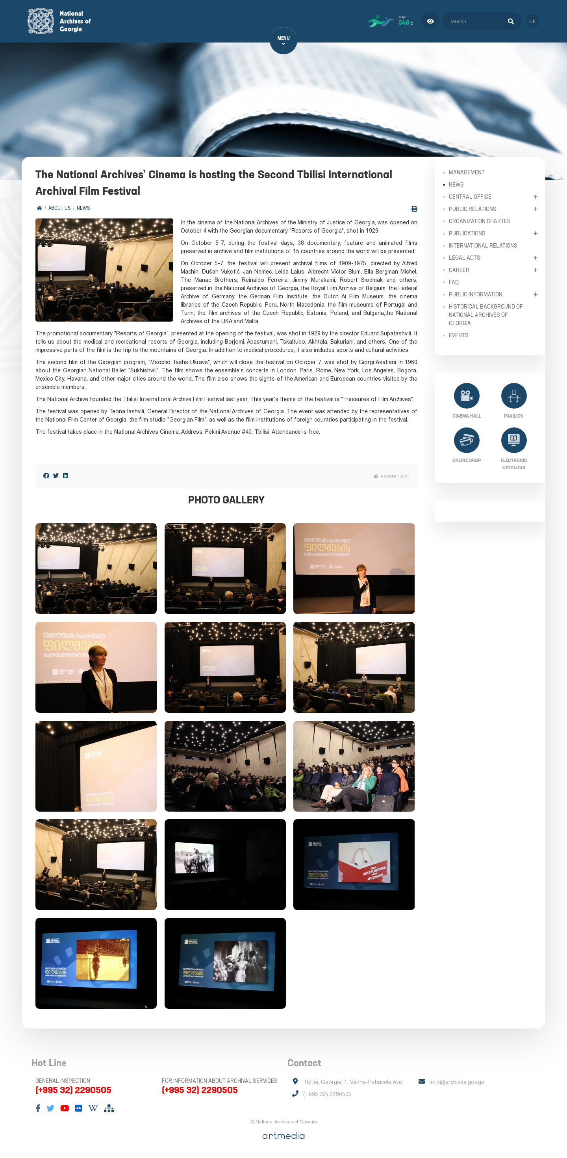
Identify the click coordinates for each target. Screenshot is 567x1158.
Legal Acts (464, 257)
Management (467, 172)
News (83, 208)
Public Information (475, 294)
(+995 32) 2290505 (73, 1091)
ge (533, 21)
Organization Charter (480, 220)
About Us (59, 208)
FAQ (454, 281)
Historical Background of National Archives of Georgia (486, 314)
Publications (467, 233)
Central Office (470, 196)
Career (459, 269)
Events (459, 335)
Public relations (473, 208)
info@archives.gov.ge (457, 1083)
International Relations (483, 245)
